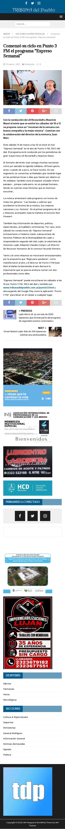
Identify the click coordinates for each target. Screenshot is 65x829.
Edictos (7, 683)
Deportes (8, 722)
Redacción (29, 64)
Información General (14, 738)
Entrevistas (9, 727)
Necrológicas (10, 700)
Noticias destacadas (14, 744)
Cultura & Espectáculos (15, 717)
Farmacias (8, 689)
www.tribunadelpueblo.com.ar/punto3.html (28, 287)
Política (7, 754)
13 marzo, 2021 (13, 64)
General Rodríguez (12, 733)
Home (6, 694)
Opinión (7, 749)
